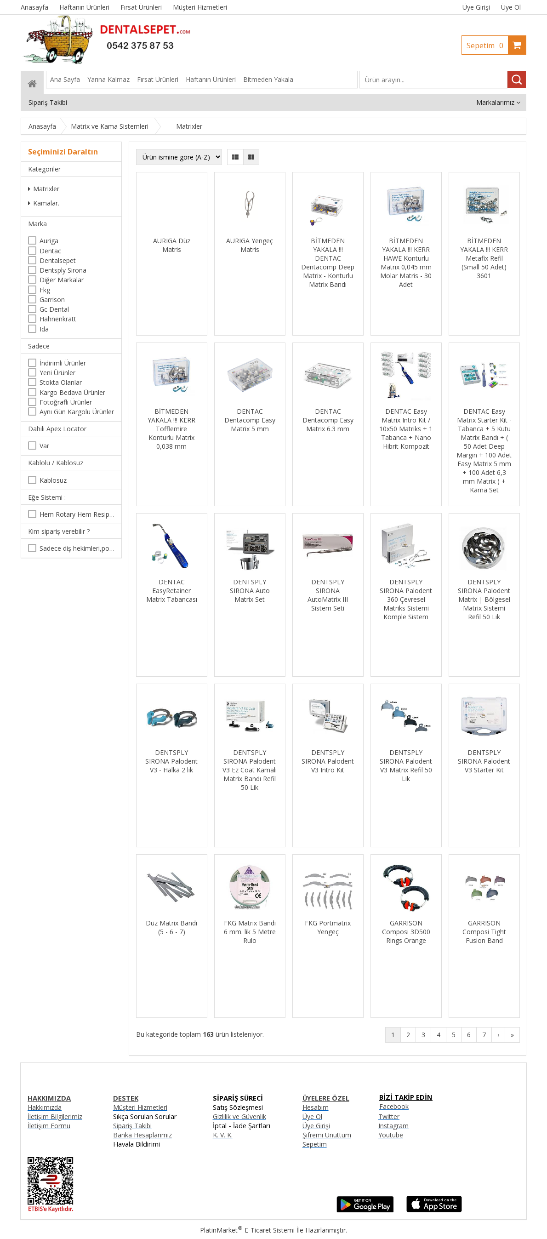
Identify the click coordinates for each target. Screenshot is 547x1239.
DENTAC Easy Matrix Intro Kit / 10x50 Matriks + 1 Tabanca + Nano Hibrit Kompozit (406, 429)
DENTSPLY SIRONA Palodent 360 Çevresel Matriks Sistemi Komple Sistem (406, 599)
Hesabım (315, 1107)
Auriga (49, 240)
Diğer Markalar (62, 279)
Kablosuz (53, 480)
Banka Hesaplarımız (142, 1135)
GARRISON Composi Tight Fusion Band (484, 932)
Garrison (52, 299)
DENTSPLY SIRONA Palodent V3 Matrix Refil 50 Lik (406, 765)
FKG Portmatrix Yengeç (328, 927)
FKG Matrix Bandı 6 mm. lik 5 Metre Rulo (250, 932)
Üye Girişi (476, 7)
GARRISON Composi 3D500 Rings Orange (406, 932)
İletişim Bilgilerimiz (55, 1116)
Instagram (393, 1125)
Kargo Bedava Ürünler (72, 392)
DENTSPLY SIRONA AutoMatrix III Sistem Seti (328, 594)
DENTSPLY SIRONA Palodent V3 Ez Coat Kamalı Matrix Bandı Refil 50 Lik (249, 770)
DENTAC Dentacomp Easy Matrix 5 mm (249, 420)
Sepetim (487, 45)
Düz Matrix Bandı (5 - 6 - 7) (171, 927)
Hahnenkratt (58, 318)
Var (44, 445)
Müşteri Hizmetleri (140, 1107)
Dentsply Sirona (63, 270)
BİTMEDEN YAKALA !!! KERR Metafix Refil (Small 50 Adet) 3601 (484, 258)
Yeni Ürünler (57, 372)
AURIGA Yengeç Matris (249, 245)
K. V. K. (223, 1135)
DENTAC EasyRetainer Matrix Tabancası (171, 590)
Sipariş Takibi (132, 1125)
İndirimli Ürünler (63, 363)
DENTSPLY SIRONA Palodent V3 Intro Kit (328, 761)
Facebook (394, 1106)
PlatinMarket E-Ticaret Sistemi (247, 1230)
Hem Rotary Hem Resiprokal (77, 514)
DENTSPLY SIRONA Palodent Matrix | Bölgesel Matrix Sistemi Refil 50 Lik (484, 599)
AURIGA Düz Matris (171, 245)
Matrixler (43, 188)
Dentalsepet (58, 260)
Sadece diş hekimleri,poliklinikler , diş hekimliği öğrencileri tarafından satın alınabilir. (77, 548)
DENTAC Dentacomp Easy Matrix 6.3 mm (327, 420)
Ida (44, 329)
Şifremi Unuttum (326, 1135)
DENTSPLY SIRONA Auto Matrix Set (250, 590)
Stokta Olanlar (61, 382)
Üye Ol (511, 7)
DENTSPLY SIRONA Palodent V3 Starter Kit (484, 761)
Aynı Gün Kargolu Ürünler (77, 411)
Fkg (45, 289)
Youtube (390, 1135)
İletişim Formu (49, 1125)
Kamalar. (43, 203)
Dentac (50, 250)
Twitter (388, 1116)
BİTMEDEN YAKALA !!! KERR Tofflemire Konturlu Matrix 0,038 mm (171, 429)
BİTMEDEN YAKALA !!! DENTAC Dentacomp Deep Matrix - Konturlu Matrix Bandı (327, 262)
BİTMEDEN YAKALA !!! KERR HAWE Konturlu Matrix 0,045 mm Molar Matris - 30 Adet (406, 262)
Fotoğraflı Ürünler (66, 402)
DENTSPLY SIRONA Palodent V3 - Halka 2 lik (171, 761)
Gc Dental (54, 309)
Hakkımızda (45, 1107)
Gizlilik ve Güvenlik (239, 1116)
